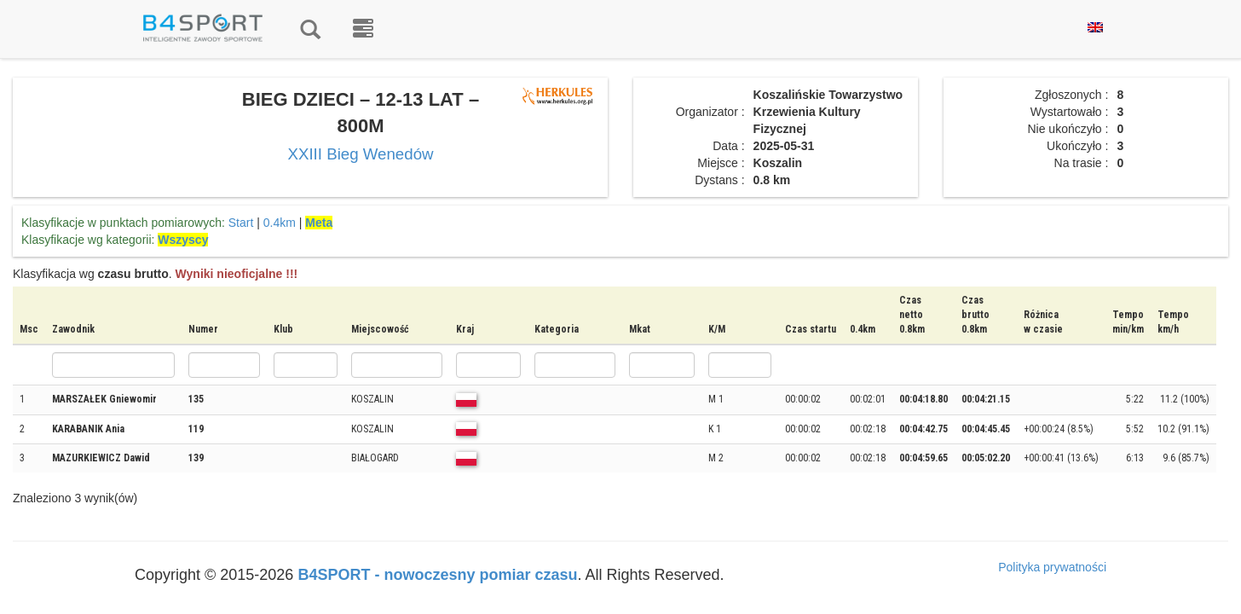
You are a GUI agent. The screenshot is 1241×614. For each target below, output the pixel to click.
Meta (318, 222)
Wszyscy (183, 239)
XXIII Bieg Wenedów (360, 154)
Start (241, 222)
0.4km (279, 222)
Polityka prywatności (1052, 567)
